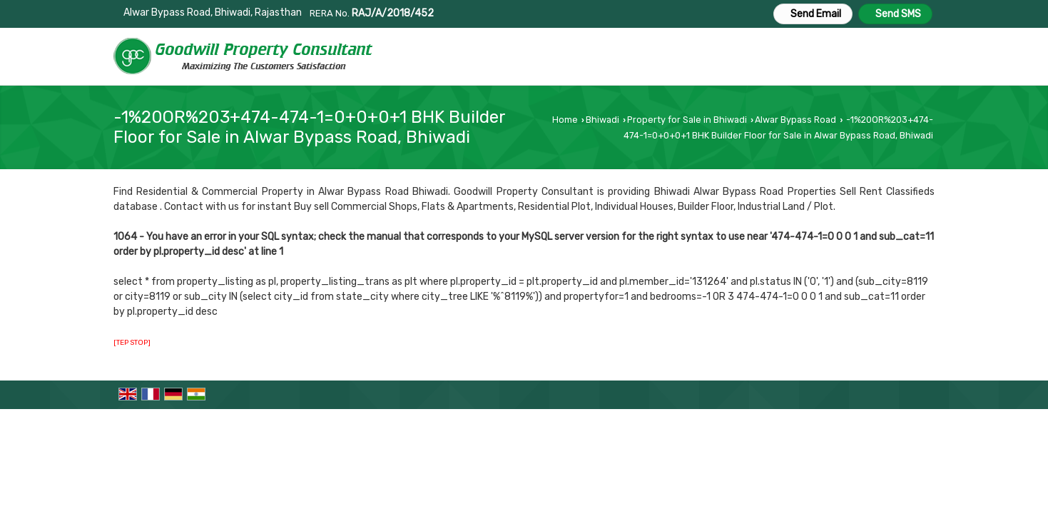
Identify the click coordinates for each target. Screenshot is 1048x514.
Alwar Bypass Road (795, 119)
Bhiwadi (602, 119)
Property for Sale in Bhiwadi (687, 119)
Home (565, 119)
